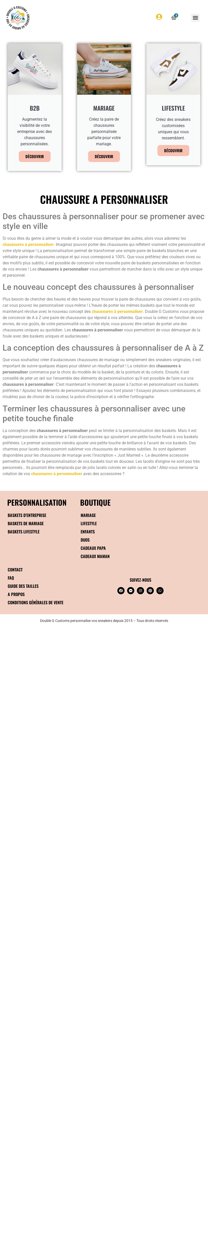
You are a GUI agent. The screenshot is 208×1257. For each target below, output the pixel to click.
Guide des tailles (23, 586)
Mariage (88, 515)
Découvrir (34, 156)
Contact (15, 570)
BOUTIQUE (95, 502)
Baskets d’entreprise (27, 515)
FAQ (11, 578)
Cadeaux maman (95, 556)
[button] (195, 18)
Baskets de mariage (26, 523)
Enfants (88, 532)
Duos (85, 540)
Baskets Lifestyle (24, 532)
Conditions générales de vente (35, 602)
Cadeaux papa (93, 548)
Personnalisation (37, 502)
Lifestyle (89, 523)
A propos (16, 594)
